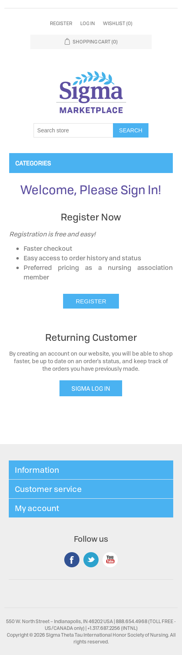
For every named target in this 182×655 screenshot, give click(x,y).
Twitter (91, 559)
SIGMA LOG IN (90, 388)
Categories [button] (33, 163)
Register (61, 23)
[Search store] (73, 130)
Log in (87, 23)
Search (130, 130)
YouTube (110, 559)
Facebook (71, 559)
